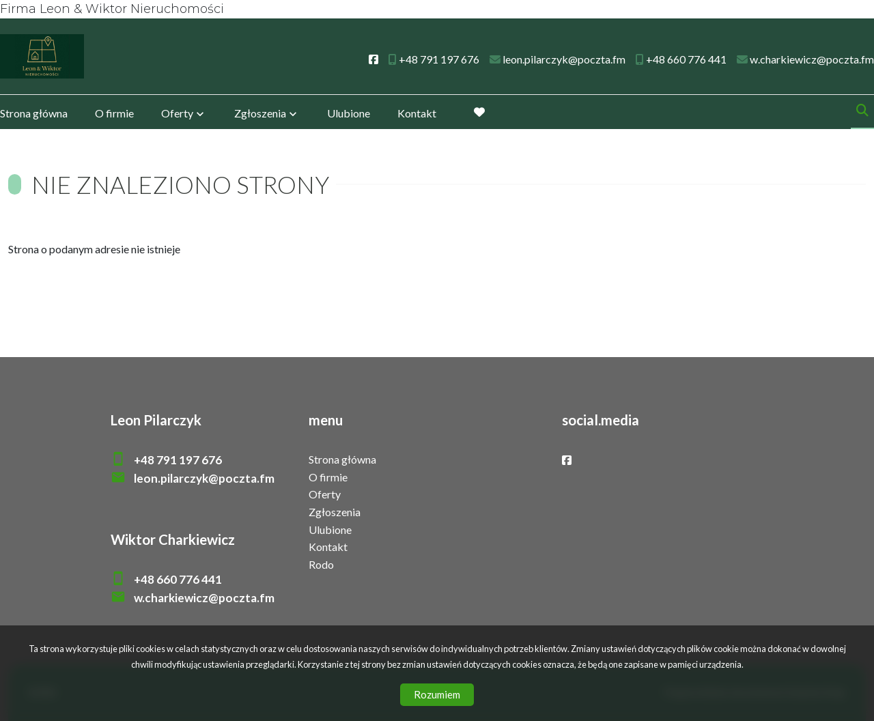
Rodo (321, 564)
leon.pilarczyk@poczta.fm (204, 478)
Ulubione (348, 114)
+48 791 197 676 (178, 460)
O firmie (114, 114)
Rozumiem (437, 694)
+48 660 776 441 (178, 579)
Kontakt (416, 114)
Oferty (177, 114)
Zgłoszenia (260, 114)
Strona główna (34, 114)
